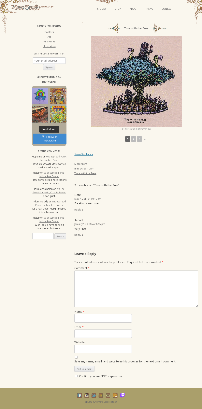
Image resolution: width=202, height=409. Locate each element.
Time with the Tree (85, 173)
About (134, 8)
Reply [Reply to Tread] (77, 235)
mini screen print (84, 168)
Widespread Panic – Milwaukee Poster (53, 158)
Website (79, 342)
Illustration (49, 46)
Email (79, 327)
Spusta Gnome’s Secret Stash (101, 401)
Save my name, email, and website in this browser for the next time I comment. (125, 361)
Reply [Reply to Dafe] (77, 209)
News (150, 8)
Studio (101, 8)
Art (49, 36)
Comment (82, 268)
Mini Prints (49, 41)
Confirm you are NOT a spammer (98, 376)
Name (79, 312)
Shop (118, 8)
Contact (167, 8)
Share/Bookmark (83, 154)
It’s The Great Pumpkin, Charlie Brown (49, 190)
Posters (49, 32)
